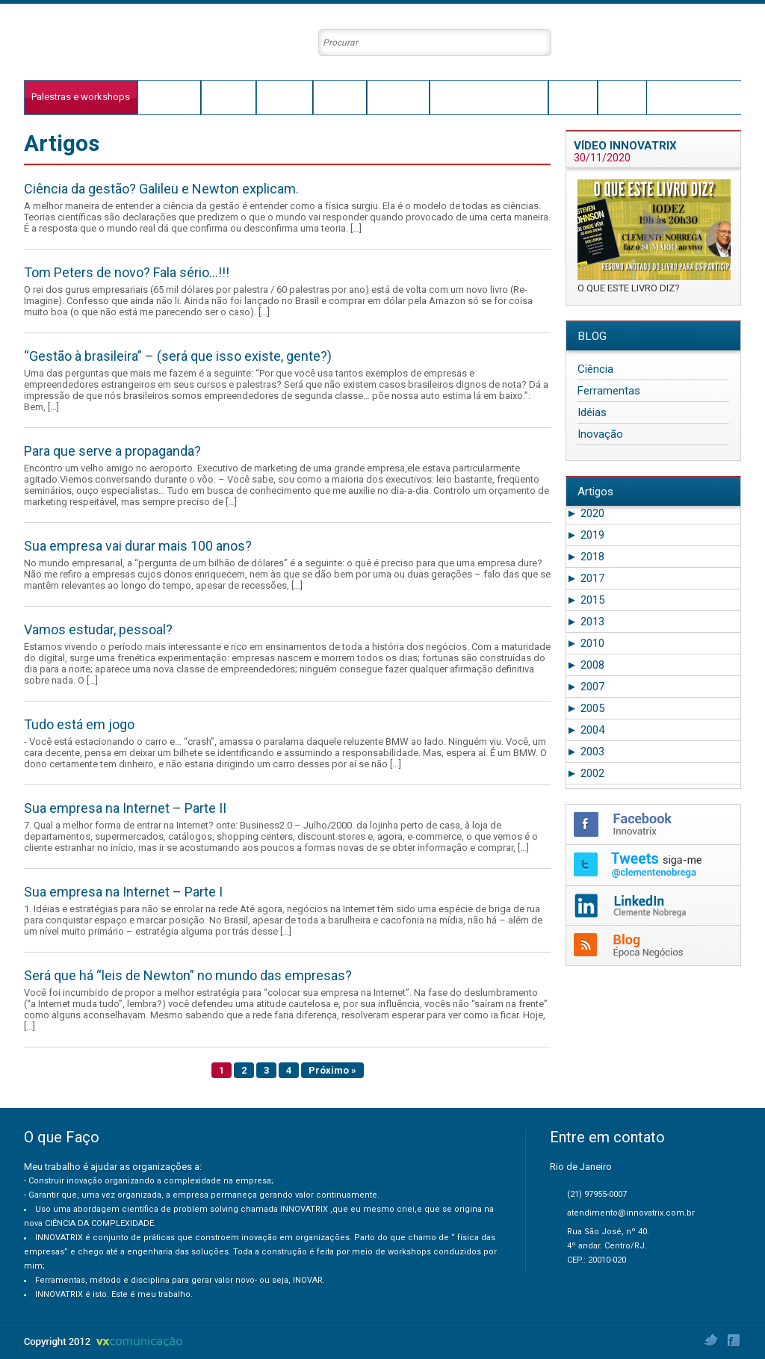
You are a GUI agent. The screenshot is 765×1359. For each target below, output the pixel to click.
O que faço (169, 96)
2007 (585, 686)
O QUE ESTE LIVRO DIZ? (628, 288)
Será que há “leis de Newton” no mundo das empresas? (188, 975)
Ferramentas (608, 390)
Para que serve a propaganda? (112, 451)
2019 (585, 535)
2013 (585, 621)
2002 (585, 773)
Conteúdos (398, 96)
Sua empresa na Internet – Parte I (123, 892)
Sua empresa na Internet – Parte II (125, 808)
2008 (585, 665)
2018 (585, 556)
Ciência (595, 369)
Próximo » (332, 1070)
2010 (585, 643)
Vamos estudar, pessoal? (98, 629)
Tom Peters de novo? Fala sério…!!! (126, 272)
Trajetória (228, 96)
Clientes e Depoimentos (488, 96)
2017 (585, 578)
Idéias (592, 412)
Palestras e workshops (80, 96)
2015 (585, 600)
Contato (622, 96)
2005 (585, 708)
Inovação (600, 434)
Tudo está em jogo (79, 724)
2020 (585, 513)
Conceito (339, 96)
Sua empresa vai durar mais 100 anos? (138, 546)
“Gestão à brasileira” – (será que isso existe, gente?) (178, 356)
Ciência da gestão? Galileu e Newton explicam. (161, 188)
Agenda (573, 96)
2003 (585, 751)
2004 (585, 730)
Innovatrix (284, 96)
